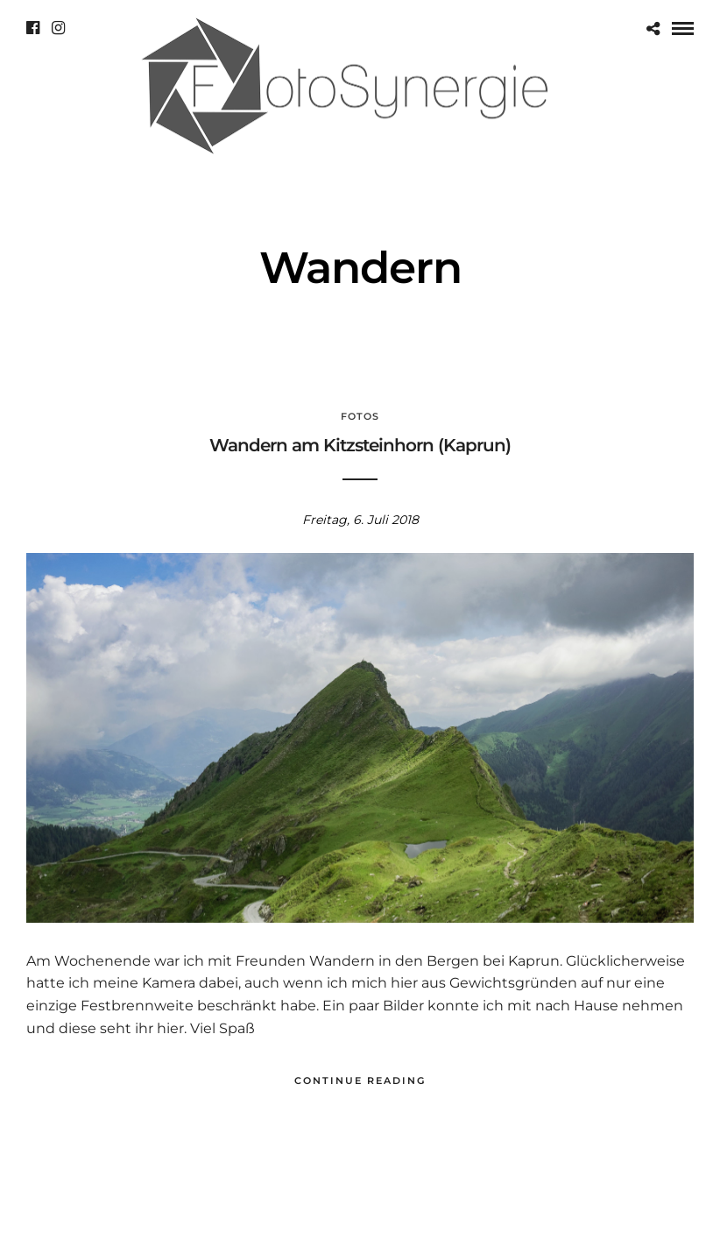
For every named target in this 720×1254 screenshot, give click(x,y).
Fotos (360, 416)
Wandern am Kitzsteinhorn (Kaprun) (360, 445)
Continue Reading (360, 1080)
